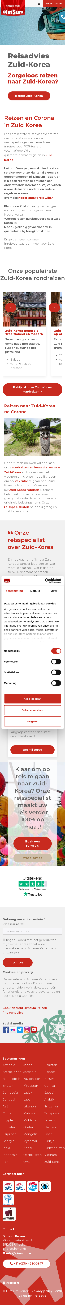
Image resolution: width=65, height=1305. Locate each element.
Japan (27, 1065)
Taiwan (49, 1120)
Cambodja (10, 1092)
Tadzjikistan (53, 1113)
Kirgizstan (30, 1085)
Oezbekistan (32, 1155)
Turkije (49, 1141)
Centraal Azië (9, 1103)
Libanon (29, 1106)
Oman (28, 1161)
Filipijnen (10, 1134)
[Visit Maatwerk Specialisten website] (9, 1212)
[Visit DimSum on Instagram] (8, 1283)
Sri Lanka (51, 1106)
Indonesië (10, 1155)
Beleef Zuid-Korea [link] (29, 95)
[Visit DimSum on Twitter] (18, 1283)
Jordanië (29, 1072)
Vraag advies (32, 858)
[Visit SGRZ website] (21, 1185)
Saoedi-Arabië (49, 1096)
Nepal (27, 1148)
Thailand (50, 1127)
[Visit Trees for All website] (8, 1198)
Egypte (8, 1120)
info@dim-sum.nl (17, 1253)
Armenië (9, 1065)
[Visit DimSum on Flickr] (15, 1283)
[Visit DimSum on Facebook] (6, 1029)
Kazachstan (31, 1078)
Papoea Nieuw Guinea (50, 1078)
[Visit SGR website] (9, 1185)
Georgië (8, 1141)
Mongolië (30, 1134)
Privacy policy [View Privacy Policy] (42, 1291)
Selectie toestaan (32, 710)
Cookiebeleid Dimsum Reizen (25, 1008)
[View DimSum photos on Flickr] (13, 1029)
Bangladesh (11, 1078)
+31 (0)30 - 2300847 (26, 1263)
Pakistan (50, 1065)
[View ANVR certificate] (33, 1185)
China (7, 1113)
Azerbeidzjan (12, 1072)
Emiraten (9, 1127)
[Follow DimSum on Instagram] (27, 1029)
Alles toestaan (32, 698)
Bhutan (8, 1085)
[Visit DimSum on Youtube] (12, 1283)
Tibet (48, 1134)
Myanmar (30, 1141)
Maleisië (29, 1113)
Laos (26, 1099)
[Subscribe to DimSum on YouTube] (34, 1029)
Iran (5, 1161)
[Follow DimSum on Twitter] (20, 1029)
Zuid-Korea (52, 1161)
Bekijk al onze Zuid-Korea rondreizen (32, 389)
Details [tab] (35, 590)
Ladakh (28, 1092)
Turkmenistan (53, 1148)
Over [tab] (54, 590)
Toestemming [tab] (13, 590)
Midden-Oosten (29, 1124)
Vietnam (50, 1155)
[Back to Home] (13, 8)
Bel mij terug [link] (32, 749)
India (6, 1148)
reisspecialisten (16, 507)
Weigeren (32, 721)
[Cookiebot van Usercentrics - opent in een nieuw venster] (46, 580)
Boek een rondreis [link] (32, 843)
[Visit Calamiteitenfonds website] (45, 1185)
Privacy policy (13, 1012)
